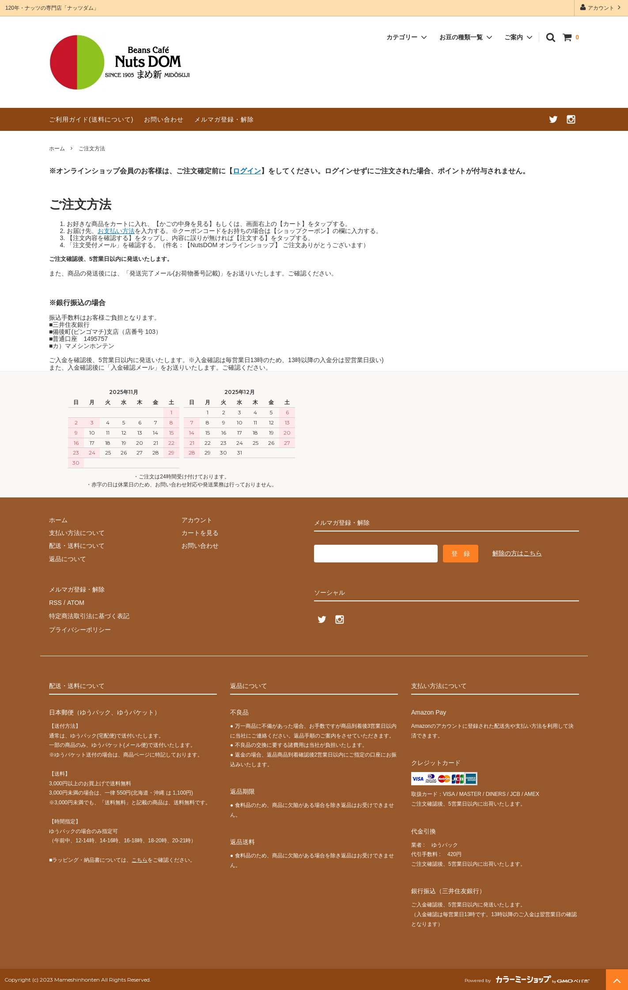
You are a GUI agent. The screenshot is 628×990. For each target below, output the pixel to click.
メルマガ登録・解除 (224, 119)
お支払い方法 (116, 230)
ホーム (57, 148)
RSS (55, 602)
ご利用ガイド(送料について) (91, 119)
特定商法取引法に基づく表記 (89, 615)
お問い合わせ (164, 119)
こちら (140, 858)
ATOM (75, 602)
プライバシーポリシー (80, 628)
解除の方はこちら (517, 553)
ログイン (247, 171)
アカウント (601, 7)
